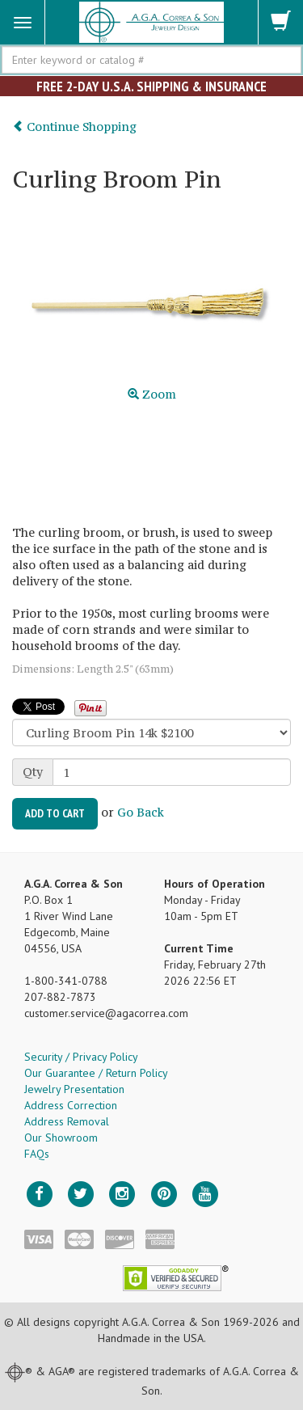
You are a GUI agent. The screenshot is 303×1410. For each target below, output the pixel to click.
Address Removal (66, 1121)
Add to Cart (55, 813)
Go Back (140, 812)
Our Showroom (61, 1137)
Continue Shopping (74, 126)
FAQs (36, 1153)
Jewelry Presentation (74, 1089)
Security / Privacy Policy (81, 1056)
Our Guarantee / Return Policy (96, 1073)
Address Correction (70, 1105)
